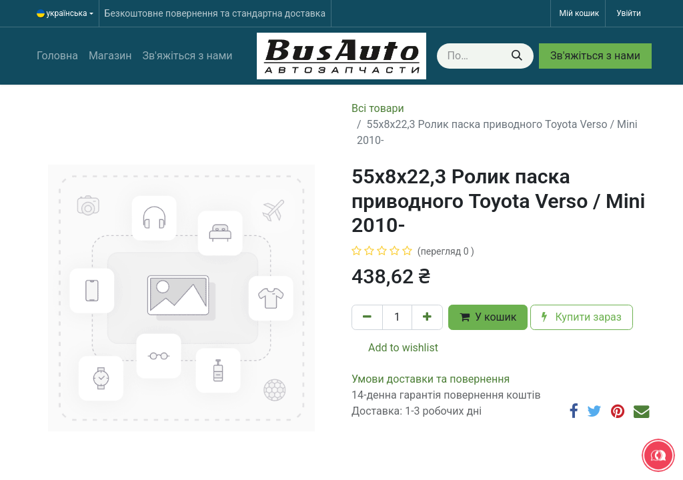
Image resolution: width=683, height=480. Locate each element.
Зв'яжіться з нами (595, 55)
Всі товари (378, 108)
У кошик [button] (488, 317)
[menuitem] (57, 56)
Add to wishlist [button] (395, 347)
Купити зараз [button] (582, 317)
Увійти (628, 13)
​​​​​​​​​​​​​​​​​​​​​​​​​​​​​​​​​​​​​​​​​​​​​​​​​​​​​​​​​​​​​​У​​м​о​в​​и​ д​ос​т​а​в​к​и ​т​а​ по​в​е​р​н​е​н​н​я (431, 379)
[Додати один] (427, 317)
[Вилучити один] (367, 317)
